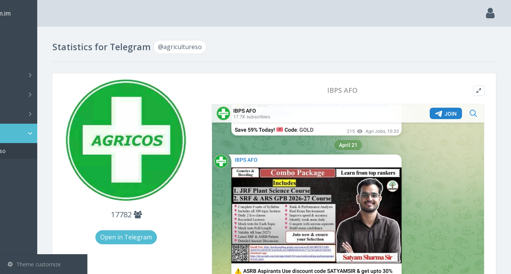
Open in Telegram (168, 235)
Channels (45, 75)
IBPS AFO (359, 90)
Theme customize (34, 264)
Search (20, 55)
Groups (45, 94)
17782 (168, 212)
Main (18, 36)
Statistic (46, 133)
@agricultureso (37, 151)
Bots (45, 114)
